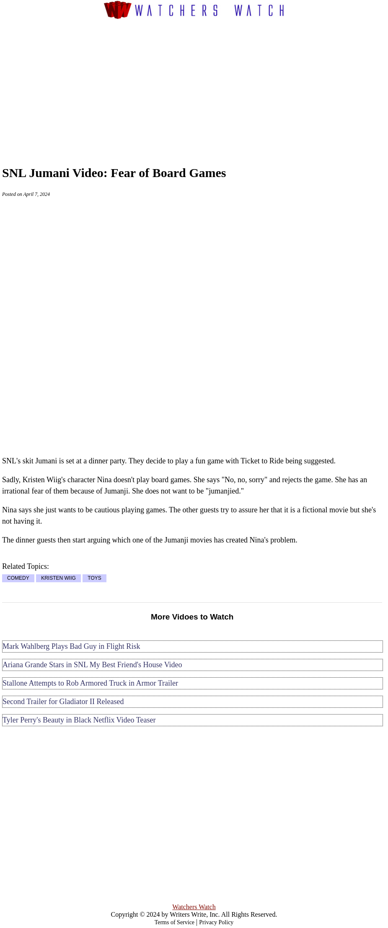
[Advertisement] (208, 84)
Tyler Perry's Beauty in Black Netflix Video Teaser (79, 720)
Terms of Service (174, 922)
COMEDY (18, 578)
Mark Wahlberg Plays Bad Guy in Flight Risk (71, 646)
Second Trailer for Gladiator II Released (63, 701)
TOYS (94, 578)
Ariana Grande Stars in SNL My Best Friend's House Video (92, 665)
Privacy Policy (216, 922)
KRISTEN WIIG (58, 578)
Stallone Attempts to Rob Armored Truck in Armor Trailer (90, 683)
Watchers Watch (193, 906)
